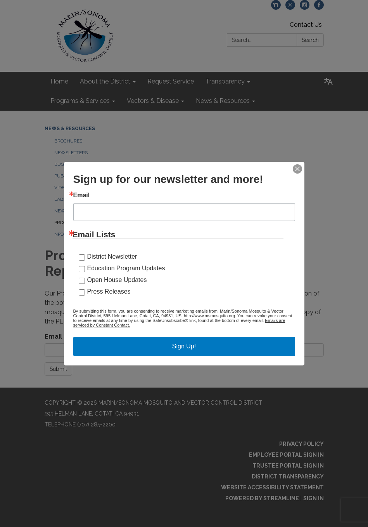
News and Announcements (88, 211)
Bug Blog (66, 164)
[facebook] (319, 7)
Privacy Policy (301, 444)
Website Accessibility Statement (272, 487)
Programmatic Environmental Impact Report (111, 222)
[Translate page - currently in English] (328, 81)
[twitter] (290, 7)
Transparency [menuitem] (225, 81)
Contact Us (306, 24)
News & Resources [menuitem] (223, 100)
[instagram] (304, 7)
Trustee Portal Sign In (288, 466)
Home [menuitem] (59, 81)
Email (53, 336)
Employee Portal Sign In (286, 455)
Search (310, 40)
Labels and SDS (73, 199)
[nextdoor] (276, 7)
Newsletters (71, 152)
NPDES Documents (76, 234)
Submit (58, 369)
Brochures (68, 141)
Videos (62, 187)
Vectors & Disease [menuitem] (153, 100)
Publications (70, 176)
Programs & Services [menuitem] (80, 100)
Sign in (313, 498)
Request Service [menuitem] (170, 81)
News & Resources (70, 128)
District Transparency (288, 476)
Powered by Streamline (262, 498)
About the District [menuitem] (105, 81)
